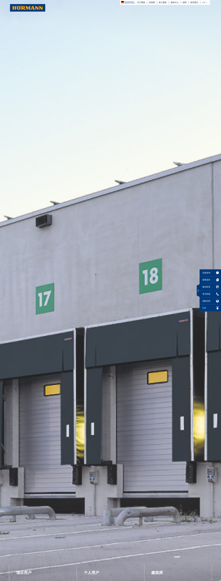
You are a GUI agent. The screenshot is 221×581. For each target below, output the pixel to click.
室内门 (88, 59)
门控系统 (89, 71)
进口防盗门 (90, 53)
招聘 (184, 2)
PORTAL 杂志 (159, 77)
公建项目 (156, 53)
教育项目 (156, 59)
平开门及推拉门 (25, 41)
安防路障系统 (24, 77)
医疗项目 (156, 47)
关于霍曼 (141, 2)
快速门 (20, 65)
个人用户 (91, 31)
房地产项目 (158, 65)
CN (203, 2)
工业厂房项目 (159, 71)
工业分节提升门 (25, 53)
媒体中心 (175, 2)
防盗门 (88, 41)
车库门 (20, 47)
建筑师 (157, 31)
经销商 (152, 2)
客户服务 (163, 2)
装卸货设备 (23, 71)
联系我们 (194, 2)
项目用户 (23, 31)
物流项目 (156, 41)
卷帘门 (20, 59)
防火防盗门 (90, 47)
